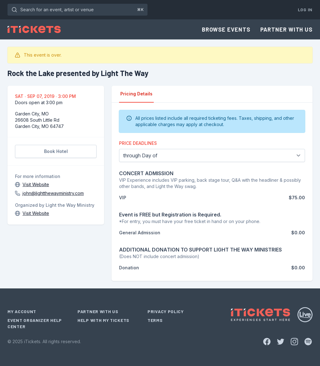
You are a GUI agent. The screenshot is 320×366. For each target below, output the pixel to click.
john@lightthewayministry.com (53, 193)
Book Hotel (56, 151)
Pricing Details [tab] (136, 93)
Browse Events (226, 29)
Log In (305, 9)
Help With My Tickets (103, 320)
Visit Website (35, 184)
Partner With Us (286, 29)
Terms (155, 320)
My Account (22, 311)
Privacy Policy (166, 311)
